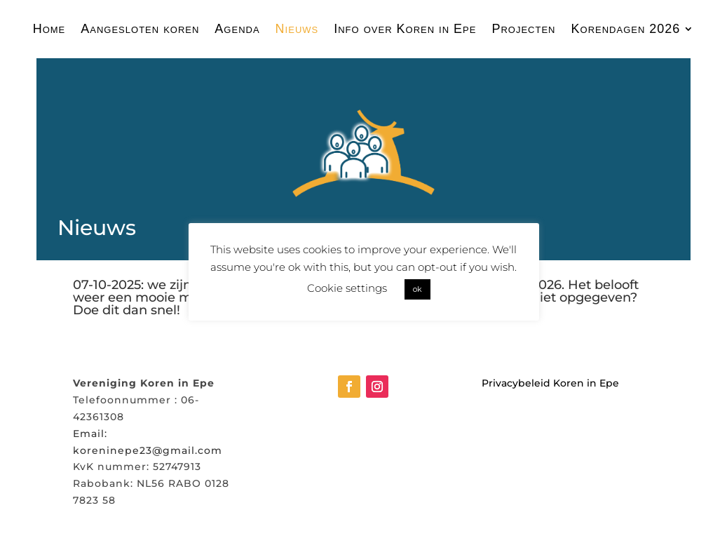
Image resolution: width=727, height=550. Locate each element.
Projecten (523, 29)
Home (49, 29)
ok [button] (417, 289)
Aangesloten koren (140, 29)
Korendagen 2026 (626, 29)
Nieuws (297, 29)
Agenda (237, 29)
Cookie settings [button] (347, 288)
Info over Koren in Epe (405, 29)
